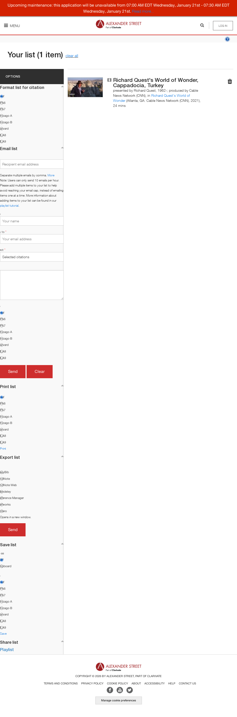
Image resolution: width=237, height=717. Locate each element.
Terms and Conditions (61, 683)
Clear (40, 371)
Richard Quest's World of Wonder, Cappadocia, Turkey (155, 82)
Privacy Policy (92, 683)
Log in (223, 25)
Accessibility (154, 683)
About (136, 683)
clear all (72, 55)
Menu (12, 25)
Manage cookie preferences (118, 700)
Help (171, 683)
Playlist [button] (7, 649)
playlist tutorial (9, 205)
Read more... (143, 11)
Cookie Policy (117, 683)
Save (3, 633)
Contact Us (187, 683)
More (51, 175)
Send (12, 371)
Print (3, 448)
